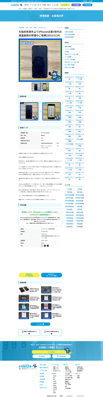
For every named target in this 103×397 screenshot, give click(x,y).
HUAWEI (55, 387)
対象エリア (77, 373)
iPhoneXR (69, 144)
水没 (67, 51)
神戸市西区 (69, 203)
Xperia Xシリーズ (79, 173)
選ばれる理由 (43, 365)
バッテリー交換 (70, 49)
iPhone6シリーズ (79, 130)
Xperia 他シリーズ (79, 178)
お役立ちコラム (43, 387)
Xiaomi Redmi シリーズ (69, 168)
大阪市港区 (69, 218)
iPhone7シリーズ (69, 135)
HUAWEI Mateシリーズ (80, 102)
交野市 (79, 209)
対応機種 (44, 5)
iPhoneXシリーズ (69, 149)
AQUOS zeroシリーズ (69, 83)
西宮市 (69, 209)
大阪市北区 (79, 212)
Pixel (54, 379)
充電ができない (69, 67)
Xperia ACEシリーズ (79, 168)
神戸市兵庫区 (79, 195)
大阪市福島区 (80, 218)
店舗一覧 (49, 5)
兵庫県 (78, 377)
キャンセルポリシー (69, 396)
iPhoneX (80, 139)
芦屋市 (79, 206)
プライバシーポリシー (80, 396)
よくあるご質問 (55, 5)
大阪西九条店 (69, 32)
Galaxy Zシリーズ (69, 97)
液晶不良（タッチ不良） (71, 54)
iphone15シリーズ (69, 125)
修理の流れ (26, 5)
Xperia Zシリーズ (69, 178)
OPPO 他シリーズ (79, 164)
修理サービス (56, 367)
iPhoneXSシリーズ (80, 145)
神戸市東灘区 (69, 200)
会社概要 (90, 1)
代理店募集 (85, 1)
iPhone (54, 375)
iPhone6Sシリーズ (69, 130)
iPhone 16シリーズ (80, 111)
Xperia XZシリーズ (69, 173)
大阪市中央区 (69, 212)
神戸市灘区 (79, 200)
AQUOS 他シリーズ (80, 83)
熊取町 (69, 226)
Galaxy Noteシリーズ (69, 92)
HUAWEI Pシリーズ (79, 106)
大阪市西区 (69, 221)
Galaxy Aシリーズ (69, 87)
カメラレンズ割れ (70, 59)
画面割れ (35, 27)
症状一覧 (39, 5)
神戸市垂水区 (79, 198)
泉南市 (80, 224)
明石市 (79, 192)
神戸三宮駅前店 (70, 34)
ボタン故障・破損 (70, 64)
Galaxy (54, 381)
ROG (54, 390)
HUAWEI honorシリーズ (69, 102)
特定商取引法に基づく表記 (51, 396)
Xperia (54, 385)
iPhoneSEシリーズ (42, 27)
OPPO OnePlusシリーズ (79, 154)
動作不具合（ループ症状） (72, 62)
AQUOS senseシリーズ (80, 78)
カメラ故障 (68, 57)
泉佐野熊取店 (21, 27)
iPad (54, 377)
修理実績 (42, 382)
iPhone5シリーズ (79, 125)
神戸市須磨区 (69, 206)
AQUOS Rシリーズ (69, 78)
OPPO (54, 392)
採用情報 (42, 376)
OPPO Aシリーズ (80, 149)
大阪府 (27, 27)
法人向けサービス (57, 370)
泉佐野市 (69, 224)
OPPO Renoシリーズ (80, 159)
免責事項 (61, 396)
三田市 (79, 189)
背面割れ (67, 381)
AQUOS (54, 383)
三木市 (69, 189)
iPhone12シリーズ (80, 116)
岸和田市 (79, 221)
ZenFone (55, 389)
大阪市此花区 (69, 215)
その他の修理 (68, 388)
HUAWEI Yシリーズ (69, 111)
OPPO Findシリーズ (69, 154)
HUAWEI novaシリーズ (69, 106)
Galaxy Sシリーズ (79, 92)
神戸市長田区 (79, 203)
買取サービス (56, 369)
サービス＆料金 (33, 5)
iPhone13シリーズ (69, 121)
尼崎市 (69, 192)
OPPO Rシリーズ (69, 164)
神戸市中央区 (69, 195)
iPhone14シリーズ (80, 121)
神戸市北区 (69, 198)
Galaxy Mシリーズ (79, 87)
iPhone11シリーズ (69, 116)
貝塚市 (31, 27)
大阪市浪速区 (80, 215)
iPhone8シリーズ (79, 135)
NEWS (41, 385)
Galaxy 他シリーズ (80, 97)
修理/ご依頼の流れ (44, 367)
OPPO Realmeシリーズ (69, 159)
